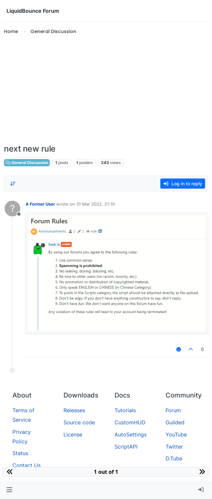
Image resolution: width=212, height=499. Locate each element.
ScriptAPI (126, 446)
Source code (79, 422)
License (72, 434)
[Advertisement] (106, 90)
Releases (74, 410)
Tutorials (125, 410)
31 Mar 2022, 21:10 (95, 204)
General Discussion (27, 162)
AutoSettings (131, 434)
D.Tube (174, 458)
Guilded (175, 422)
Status (20, 453)
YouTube (176, 434)
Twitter (174, 446)
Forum (173, 410)
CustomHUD (130, 422)
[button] (9, 489)
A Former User (40, 204)
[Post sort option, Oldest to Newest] (13, 184)
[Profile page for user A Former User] (12, 208)
